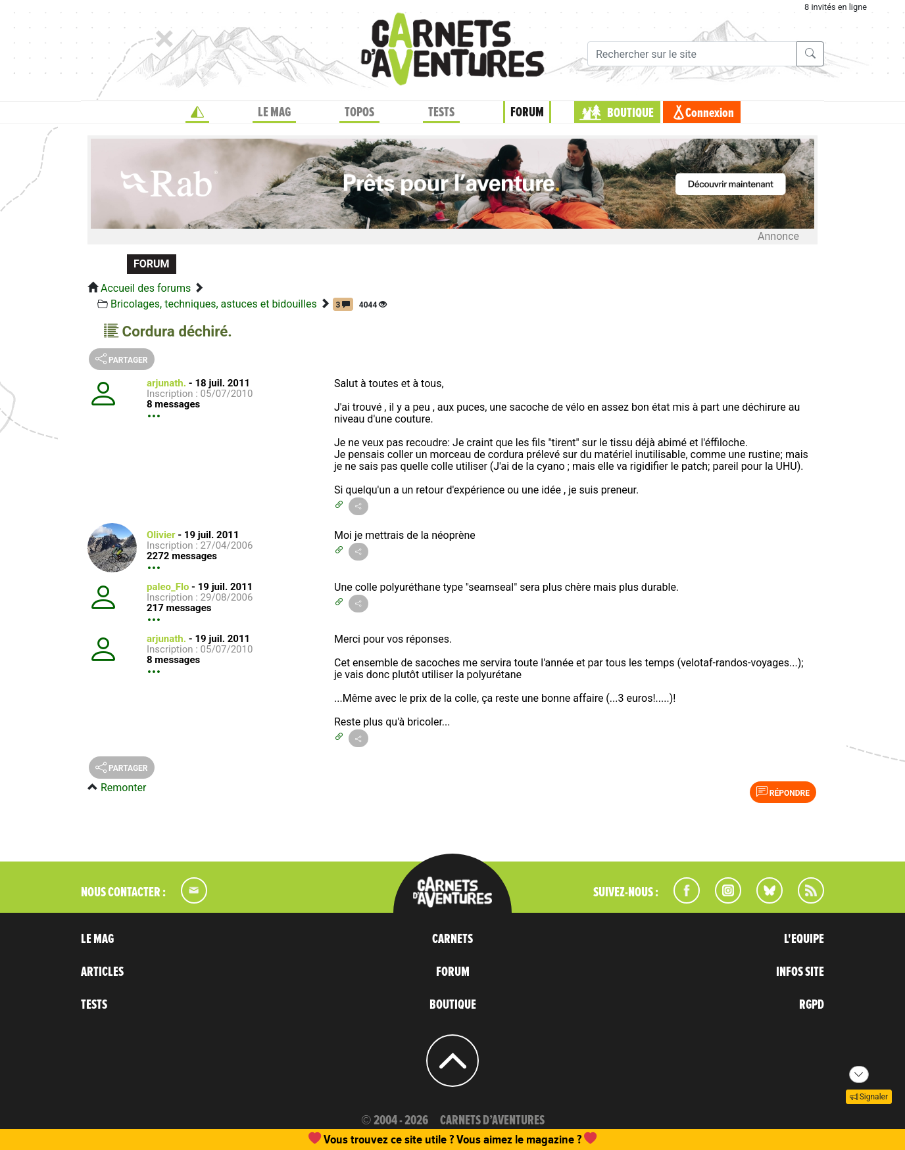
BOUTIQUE (630, 113)
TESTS (441, 112)
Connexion (709, 113)
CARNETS (452, 939)
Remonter (123, 787)
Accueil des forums (146, 288)
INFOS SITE (800, 971)
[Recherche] (692, 53)
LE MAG (274, 112)
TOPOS (359, 112)
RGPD (811, 1004)
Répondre (783, 791)
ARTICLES (102, 971)
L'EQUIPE (804, 939)
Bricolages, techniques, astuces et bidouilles (213, 304)
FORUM (527, 112)
